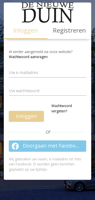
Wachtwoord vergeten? (61, 108)
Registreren (69, 30)
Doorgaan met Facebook (46, 146)
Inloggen (26, 116)
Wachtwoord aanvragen (28, 56)
